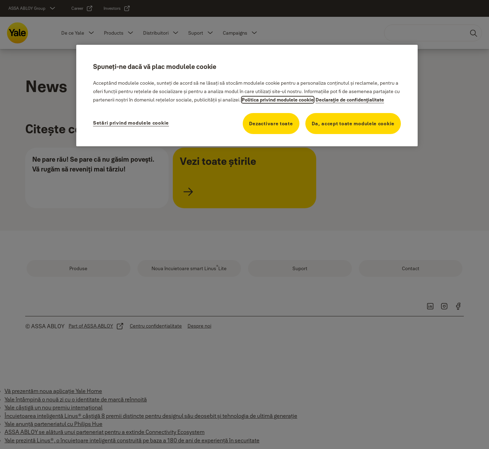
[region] (247, 95)
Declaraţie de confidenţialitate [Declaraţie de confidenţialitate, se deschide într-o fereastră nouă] (350, 100)
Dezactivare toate (271, 123)
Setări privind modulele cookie (131, 123)
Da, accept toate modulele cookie (353, 123)
